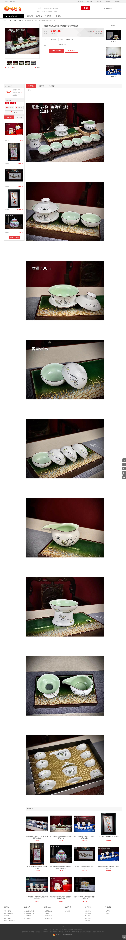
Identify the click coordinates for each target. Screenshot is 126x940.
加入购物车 (56, 51)
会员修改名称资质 (29, 913)
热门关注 (19, 117)
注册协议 (107, 913)
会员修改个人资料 (29, 911)
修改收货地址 (27, 918)
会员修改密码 (27, 915)
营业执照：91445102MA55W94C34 (68, 932)
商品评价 (41, 86)
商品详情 (31, 86)
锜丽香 (38, 11)
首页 (4, 20)
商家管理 (89, 1)
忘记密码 (6, 915)
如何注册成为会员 (8, 913)
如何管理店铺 (48, 915)
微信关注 (80, 1)
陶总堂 (43, 11)
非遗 (7, 103)
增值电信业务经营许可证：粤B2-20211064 (46, 932)
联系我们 (107, 911)
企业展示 (57, 16)
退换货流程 (88, 918)
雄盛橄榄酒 (49, 11)
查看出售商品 (48, 911)
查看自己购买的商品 (9, 920)
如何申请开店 (48, 918)
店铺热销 (9, 117)
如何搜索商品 (7, 918)
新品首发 (39, 16)
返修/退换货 (88, 913)
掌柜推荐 (52, 86)
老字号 (13, 103)
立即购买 (71, 51)
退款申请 (87, 920)
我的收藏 (108, 1)
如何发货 (46, 913)
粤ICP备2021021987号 (28, 932)
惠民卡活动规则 (8, 911)
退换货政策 (88, 911)
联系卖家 (87, 915)
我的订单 (98, 1)
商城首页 (30, 16)
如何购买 (67, 911)
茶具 (9, 20)
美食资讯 (48, 16)
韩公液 (55, 11)
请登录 (6, 1)
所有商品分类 (10, 16)
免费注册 (12, 1)
